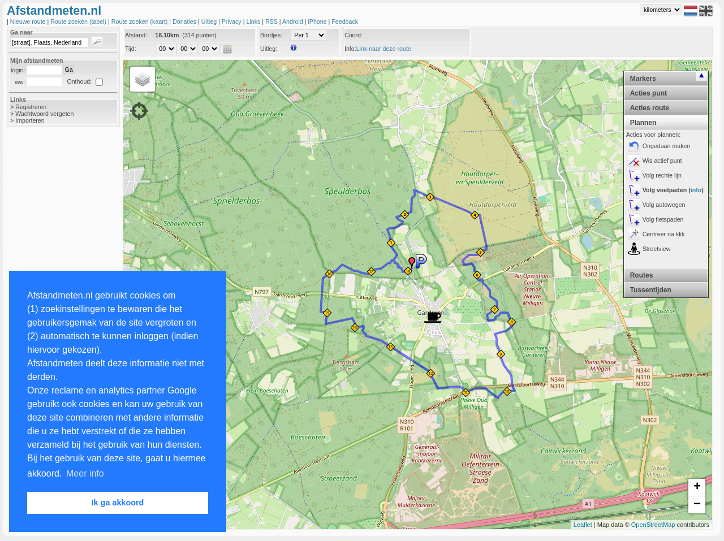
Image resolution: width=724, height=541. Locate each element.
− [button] (697, 504)
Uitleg (209, 21)
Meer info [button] (85, 473)
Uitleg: (268, 48)
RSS (272, 21)
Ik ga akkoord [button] (118, 502)
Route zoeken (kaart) (140, 21)
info (696, 190)
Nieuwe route (29, 21)
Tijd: (130, 48)
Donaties (185, 21)
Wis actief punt (662, 160)
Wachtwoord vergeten (44, 113)
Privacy (232, 21)
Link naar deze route (383, 48)
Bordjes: (271, 35)
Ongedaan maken (667, 145)
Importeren (30, 120)
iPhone (318, 21)
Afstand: (136, 35)
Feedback (344, 21)
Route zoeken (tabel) (79, 21)
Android (293, 21)
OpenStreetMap (653, 524)
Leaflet (583, 524)
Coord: (353, 35)
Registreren (30, 106)
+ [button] (697, 487)
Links (254, 21)
